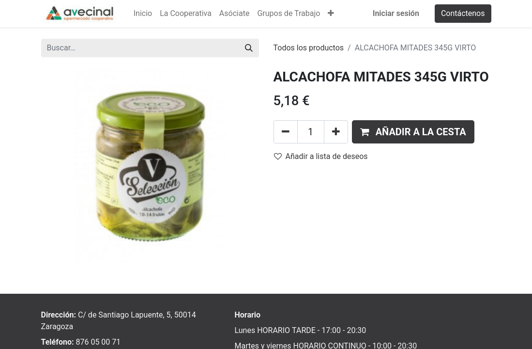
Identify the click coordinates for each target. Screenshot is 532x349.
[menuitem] (143, 13)
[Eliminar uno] (286, 131)
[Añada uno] (336, 131)
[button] (331, 13)
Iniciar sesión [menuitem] (396, 13)
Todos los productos (309, 47)
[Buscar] (249, 48)
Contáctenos (463, 13)
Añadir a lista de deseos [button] (321, 156)
